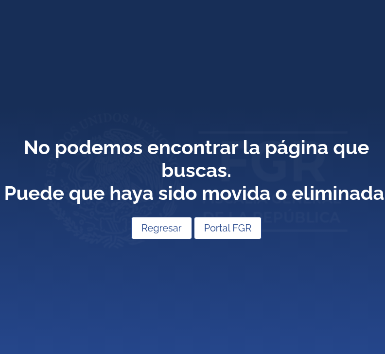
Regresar (161, 228)
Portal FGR (228, 228)
